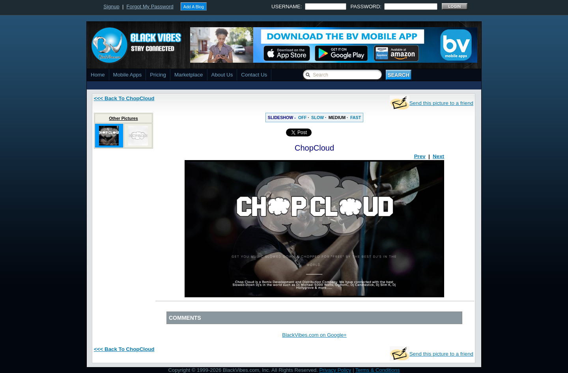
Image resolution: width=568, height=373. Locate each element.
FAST (355, 117)
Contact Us (254, 75)
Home (98, 75)
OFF (302, 117)
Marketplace (188, 75)
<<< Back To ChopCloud (124, 98)
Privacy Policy (335, 370)
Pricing (158, 75)
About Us (222, 75)
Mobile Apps (127, 75)
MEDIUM (337, 117)
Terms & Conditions (377, 370)
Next (438, 156)
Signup (111, 6)
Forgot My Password (150, 6)
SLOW (317, 117)
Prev (420, 156)
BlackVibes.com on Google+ (314, 335)
